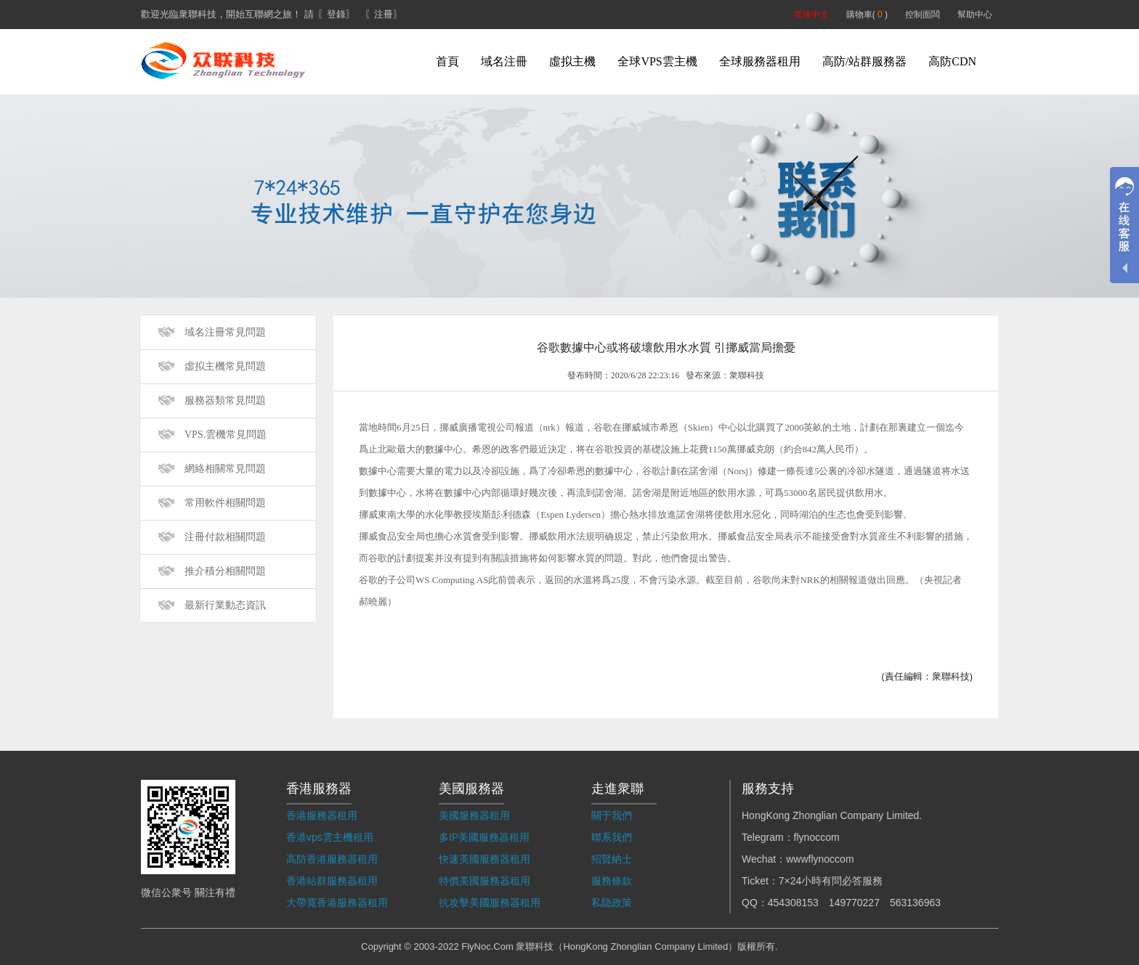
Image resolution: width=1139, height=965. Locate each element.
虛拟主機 (572, 61)
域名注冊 (504, 61)
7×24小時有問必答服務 (831, 881)
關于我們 (611, 815)
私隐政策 (611, 902)
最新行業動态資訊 (225, 605)
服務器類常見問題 (225, 400)
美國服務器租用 (474, 815)
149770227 (854, 902)
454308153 (793, 902)
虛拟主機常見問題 (225, 366)
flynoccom (817, 837)
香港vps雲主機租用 (329, 837)
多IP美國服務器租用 (484, 837)
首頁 (447, 61)
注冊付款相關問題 (225, 537)
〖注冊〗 (383, 14)
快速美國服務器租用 (484, 859)
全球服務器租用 (759, 61)
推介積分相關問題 (225, 571)
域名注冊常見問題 (225, 332)
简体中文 (811, 14)
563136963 (915, 902)
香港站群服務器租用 (332, 881)
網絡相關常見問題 (225, 468)
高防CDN (952, 61)
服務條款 (611, 881)
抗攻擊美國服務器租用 (489, 902)
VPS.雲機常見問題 (226, 434)
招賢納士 (611, 859)
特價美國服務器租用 (484, 881)
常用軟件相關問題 (225, 502)
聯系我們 (611, 837)
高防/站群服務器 (864, 61)
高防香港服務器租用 (332, 859)
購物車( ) (867, 14)
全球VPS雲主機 (657, 61)
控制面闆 (922, 14)
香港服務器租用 (321, 815)
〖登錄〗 (336, 14)
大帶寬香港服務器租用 (337, 902)
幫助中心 (974, 14)
